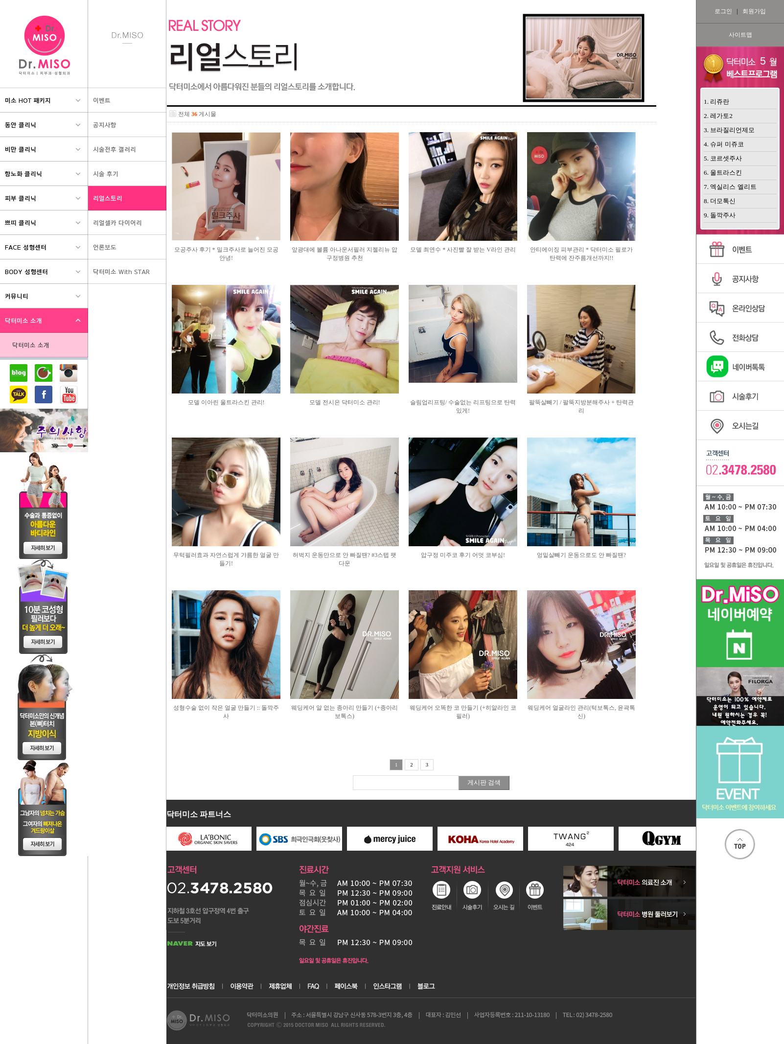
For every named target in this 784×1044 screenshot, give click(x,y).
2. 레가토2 (718, 115)
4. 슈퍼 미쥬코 (724, 144)
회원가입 (754, 11)
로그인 (723, 11)
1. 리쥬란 (716, 101)
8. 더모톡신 (720, 201)
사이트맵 (740, 34)
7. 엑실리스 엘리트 (730, 186)
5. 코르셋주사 (723, 158)
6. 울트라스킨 (723, 172)
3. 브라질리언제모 (729, 130)
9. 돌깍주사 (720, 215)
